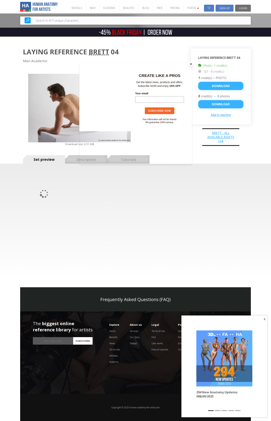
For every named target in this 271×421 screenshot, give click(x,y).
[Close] (191, 64)
